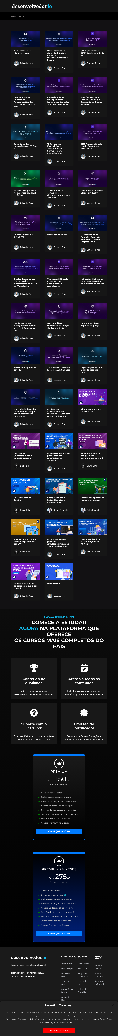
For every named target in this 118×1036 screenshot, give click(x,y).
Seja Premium (67, 963)
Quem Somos (83, 963)
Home (13, 16)
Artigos (22, 16)
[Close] (113, 1005)
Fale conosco (83, 968)
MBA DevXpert (67, 968)
